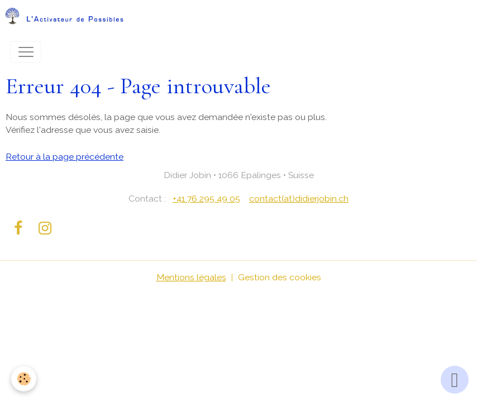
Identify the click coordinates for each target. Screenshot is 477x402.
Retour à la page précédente (64, 156)
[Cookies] (23, 378)
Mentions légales (191, 277)
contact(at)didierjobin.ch (299, 198)
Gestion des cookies (279, 277)
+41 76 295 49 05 (206, 198)
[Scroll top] (455, 380)
